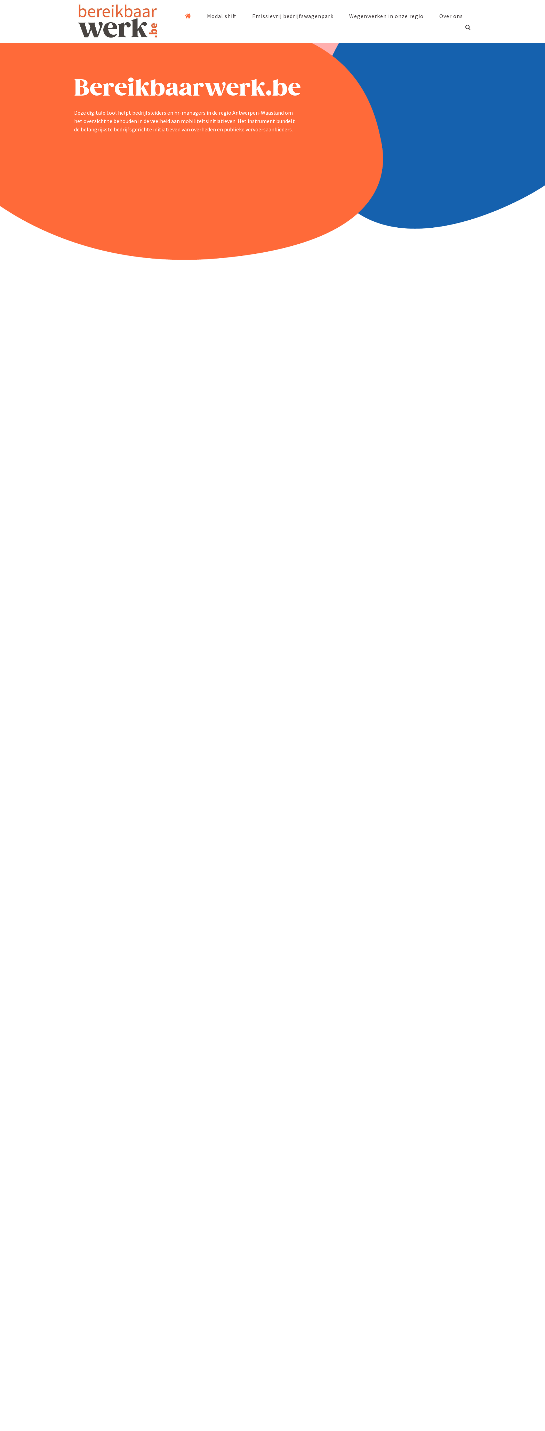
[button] (468, 27)
